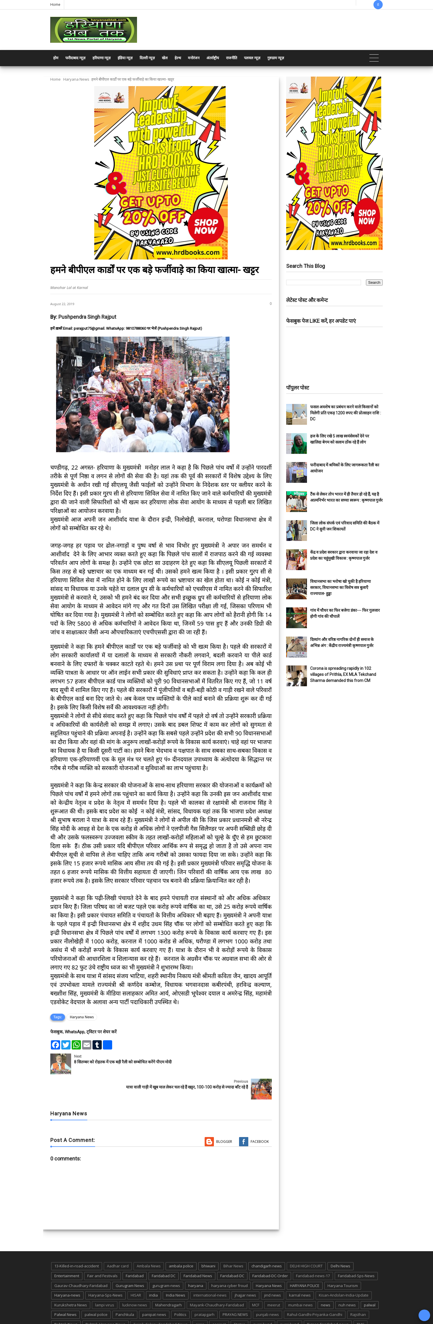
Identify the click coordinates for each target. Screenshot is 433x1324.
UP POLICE (86, 1309)
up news (61, 1309)
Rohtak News (65, 1299)
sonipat (219, 1299)
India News (175, 1270)
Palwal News (65, 1289)
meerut (273, 1279)
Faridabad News (198, 1250)
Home (55, 4)
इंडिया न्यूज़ (125, 58)
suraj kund (262, 1299)
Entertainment (66, 1250)
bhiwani (208, 1241)
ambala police (181, 1241)
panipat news (154, 1289)
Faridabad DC (163, 1250)
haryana (195, 1260)
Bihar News (233, 1241)
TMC (360, 1299)
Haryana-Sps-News (105, 1270)
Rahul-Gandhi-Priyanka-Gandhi (314, 1289)
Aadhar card (118, 1241)
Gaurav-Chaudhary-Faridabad (81, 1260)
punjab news (267, 1289)
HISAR (136, 1270)
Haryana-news (67, 1270)
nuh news (347, 1279)
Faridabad (135, 1250)
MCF (255, 1279)
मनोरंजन (193, 58)
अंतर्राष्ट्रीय (212, 58)
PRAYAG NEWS (235, 1289)
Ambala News (149, 1241)
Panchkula (125, 1289)
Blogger (224, 1116)
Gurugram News (130, 1260)
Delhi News (340, 1241)
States (239, 1299)
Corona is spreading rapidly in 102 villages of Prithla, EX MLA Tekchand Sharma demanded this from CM (343, 674)
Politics (180, 1289)
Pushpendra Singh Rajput (87, 317)
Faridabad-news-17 (313, 1250)
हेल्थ (178, 58)
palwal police (96, 1289)
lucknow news (134, 1279)
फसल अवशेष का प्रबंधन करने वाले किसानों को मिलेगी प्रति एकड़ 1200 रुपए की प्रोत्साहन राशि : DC (345, 413)
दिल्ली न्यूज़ (147, 58)
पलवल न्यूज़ (252, 58)
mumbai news (300, 1279)
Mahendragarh (168, 1279)
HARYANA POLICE (304, 1260)
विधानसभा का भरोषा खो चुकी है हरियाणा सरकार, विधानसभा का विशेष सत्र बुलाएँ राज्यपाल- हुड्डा (340, 587)
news (325, 1279)
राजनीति (231, 58)
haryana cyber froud (229, 1260)
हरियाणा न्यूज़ (101, 58)
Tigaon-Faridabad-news (328, 1299)
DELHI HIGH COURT (306, 1241)
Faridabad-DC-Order (270, 1250)
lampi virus (104, 1279)
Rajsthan (358, 1289)
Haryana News (76, 79)
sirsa (200, 1299)
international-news (210, 1270)
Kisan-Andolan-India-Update (344, 1270)
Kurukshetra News (70, 1279)
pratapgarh (204, 1289)
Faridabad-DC (232, 1250)
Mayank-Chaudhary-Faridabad (217, 1279)
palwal (369, 1279)
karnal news (300, 1270)
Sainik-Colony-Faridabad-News (161, 1299)
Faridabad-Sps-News (356, 1250)
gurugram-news (166, 1260)
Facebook (260, 1116)
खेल (165, 58)
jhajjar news (245, 1270)
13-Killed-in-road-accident (76, 1241)
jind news (272, 1270)
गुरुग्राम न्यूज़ (275, 58)
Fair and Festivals (102, 1250)
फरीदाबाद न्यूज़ (75, 58)
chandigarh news (266, 1241)
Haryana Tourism (342, 1260)
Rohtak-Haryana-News (105, 1299)
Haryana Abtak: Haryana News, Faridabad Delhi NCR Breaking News (105, 1318)
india (153, 1270)
